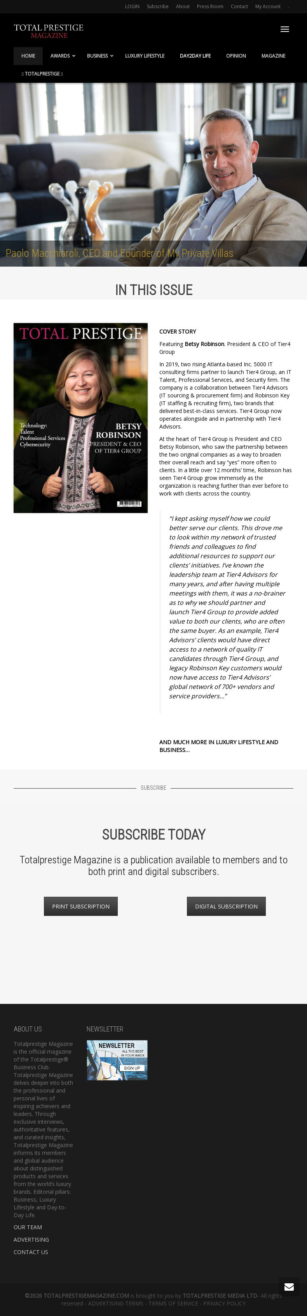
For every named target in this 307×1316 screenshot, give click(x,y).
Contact (239, 6)
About (183, 6)
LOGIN (132, 6)
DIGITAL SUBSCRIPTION (226, 906)
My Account (268, 6)
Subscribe (158, 6)
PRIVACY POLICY (224, 1303)
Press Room (210, 6)
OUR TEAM (28, 1227)
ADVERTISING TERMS (115, 1303)
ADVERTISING (31, 1239)
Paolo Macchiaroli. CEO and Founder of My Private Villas (119, 253)
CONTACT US (31, 1252)
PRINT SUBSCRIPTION (81, 906)
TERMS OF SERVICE (173, 1303)
